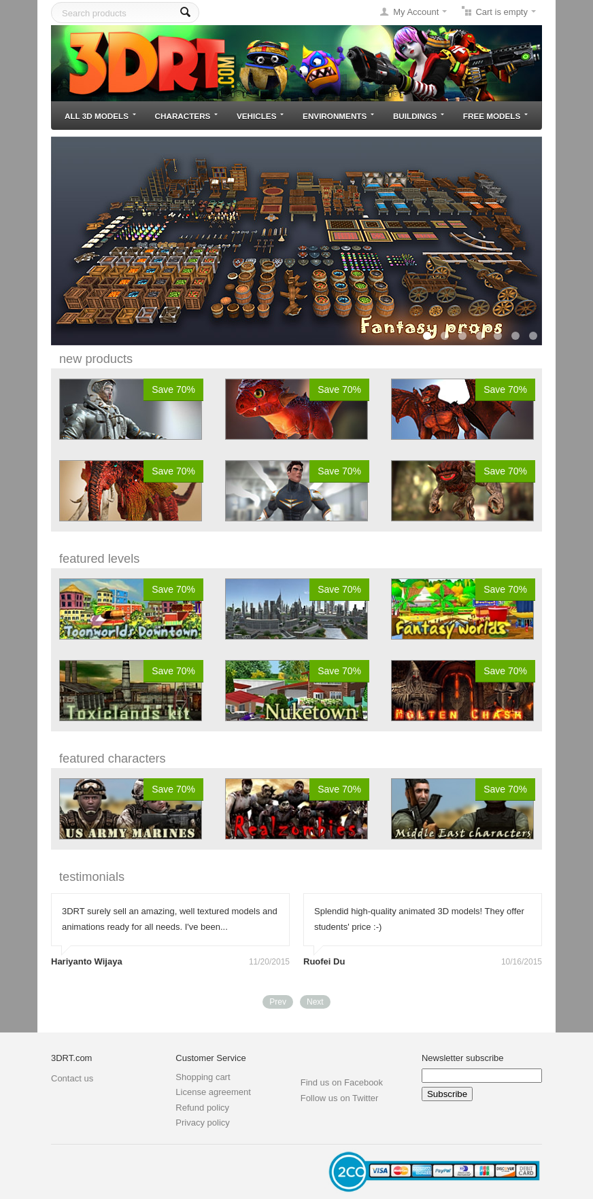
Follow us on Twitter (340, 1098)
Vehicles (260, 115)
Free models (495, 115)
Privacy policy (202, 1122)
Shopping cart (202, 1077)
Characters (186, 115)
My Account (416, 12)
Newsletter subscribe (463, 1058)
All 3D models (100, 115)
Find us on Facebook (342, 1082)
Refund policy (202, 1107)
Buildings (418, 115)
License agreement (213, 1092)
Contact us (72, 1078)
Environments (338, 115)
